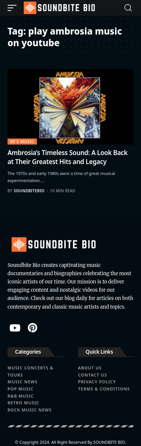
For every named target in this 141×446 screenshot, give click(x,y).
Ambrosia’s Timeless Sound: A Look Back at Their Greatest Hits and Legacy (67, 157)
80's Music (22, 141)
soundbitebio (29, 190)
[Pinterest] (32, 327)
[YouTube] (15, 327)
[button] (14, 8)
